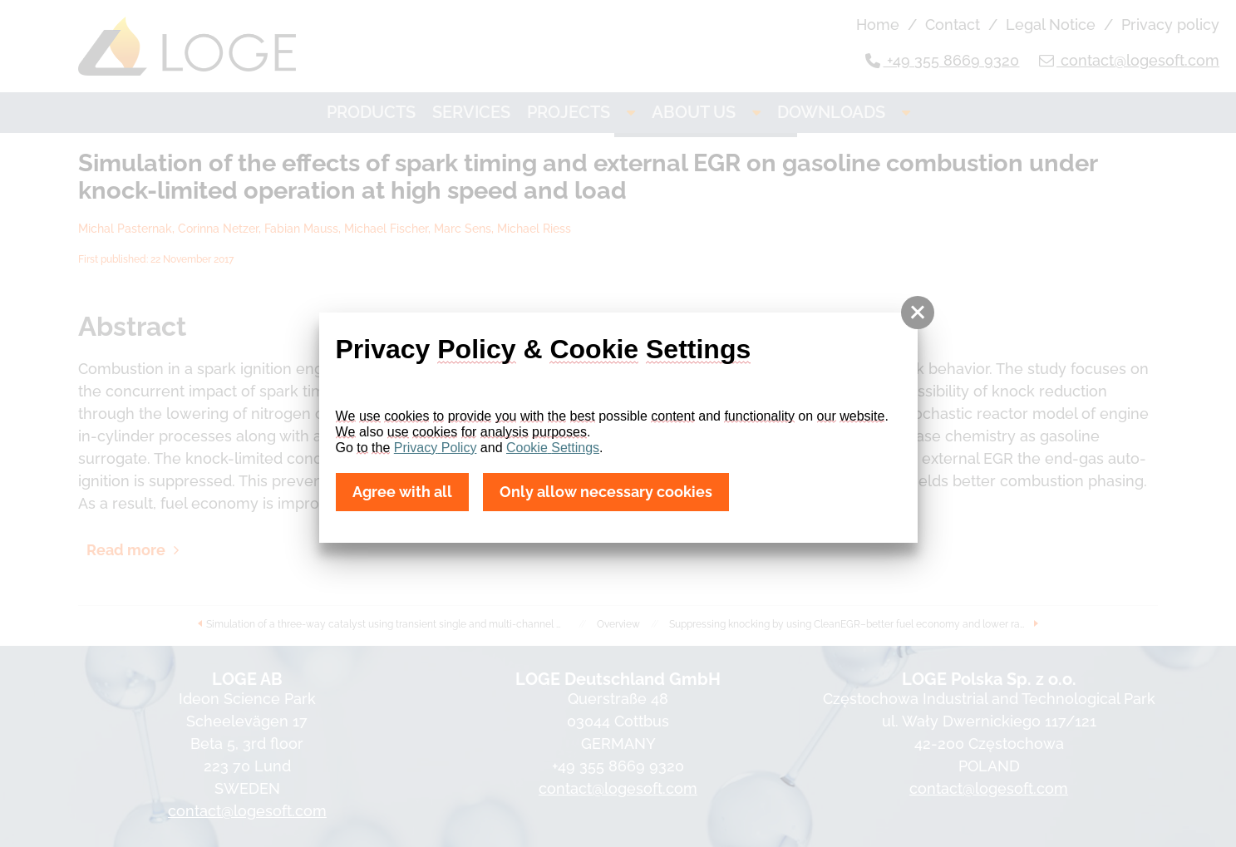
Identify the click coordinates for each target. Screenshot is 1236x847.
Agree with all (401, 492)
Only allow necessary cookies (606, 492)
